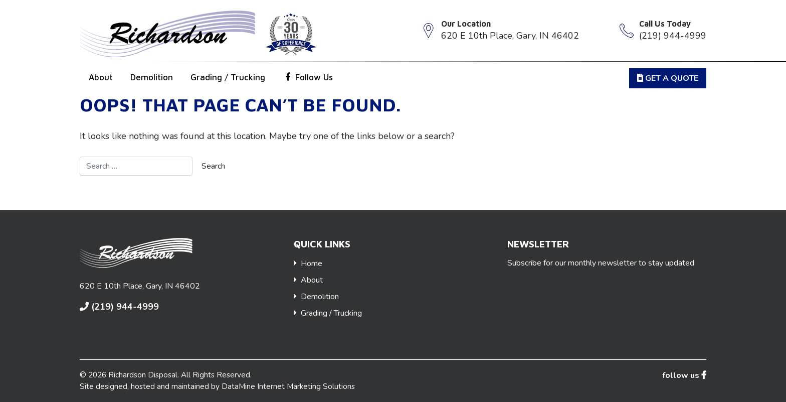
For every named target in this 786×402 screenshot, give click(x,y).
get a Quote (667, 78)
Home (311, 263)
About (101, 77)
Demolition (151, 77)
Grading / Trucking (227, 77)
